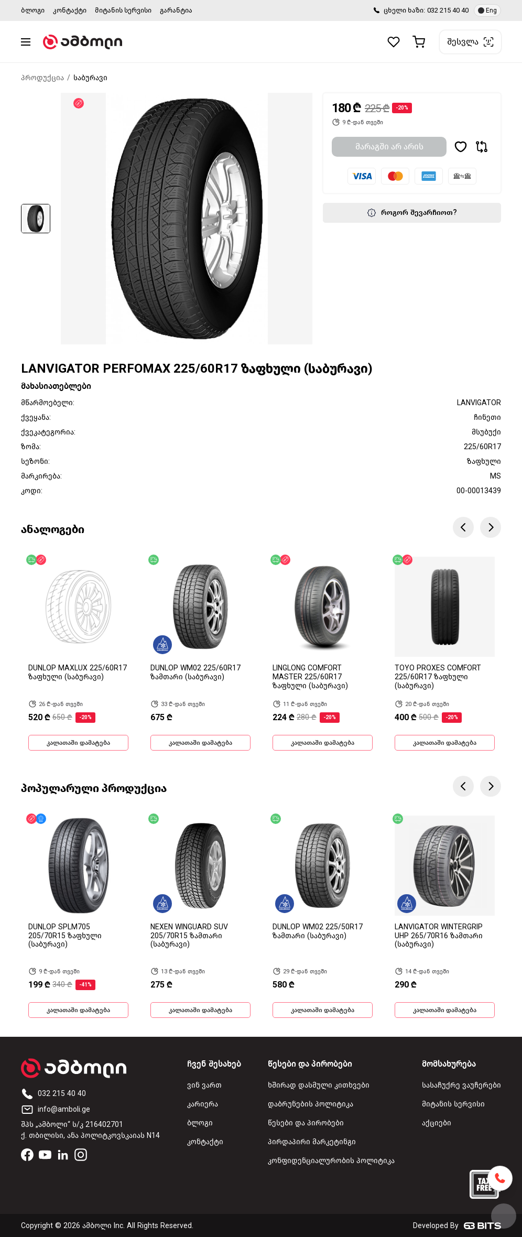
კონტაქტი (69, 10)
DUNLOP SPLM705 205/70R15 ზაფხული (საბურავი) (65, 936)
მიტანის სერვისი (123, 10)
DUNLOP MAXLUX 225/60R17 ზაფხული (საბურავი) (77, 672)
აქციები (436, 1123)
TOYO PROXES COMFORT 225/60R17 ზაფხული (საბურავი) (438, 677)
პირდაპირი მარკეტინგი (312, 1141)
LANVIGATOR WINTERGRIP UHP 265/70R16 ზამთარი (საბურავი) (439, 936)
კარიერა (202, 1104)
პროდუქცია (42, 77)
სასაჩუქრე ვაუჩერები (461, 1085)
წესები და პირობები (306, 1123)
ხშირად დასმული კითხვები (318, 1085)
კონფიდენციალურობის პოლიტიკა (331, 1160)
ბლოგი (33, 10)
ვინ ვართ (204, 1085)
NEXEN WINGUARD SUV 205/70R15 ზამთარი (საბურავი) (189, 936)
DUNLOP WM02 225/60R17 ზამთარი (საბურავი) (195, 672)
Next (490, 527)
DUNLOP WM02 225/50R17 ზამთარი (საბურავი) (318, 931)
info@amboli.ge (55, 1109)
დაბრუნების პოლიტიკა (310, 1104)
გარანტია (176, 10)
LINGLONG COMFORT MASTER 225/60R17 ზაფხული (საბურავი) (310, 677)
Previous (463, 527)
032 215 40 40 (448, 10)
